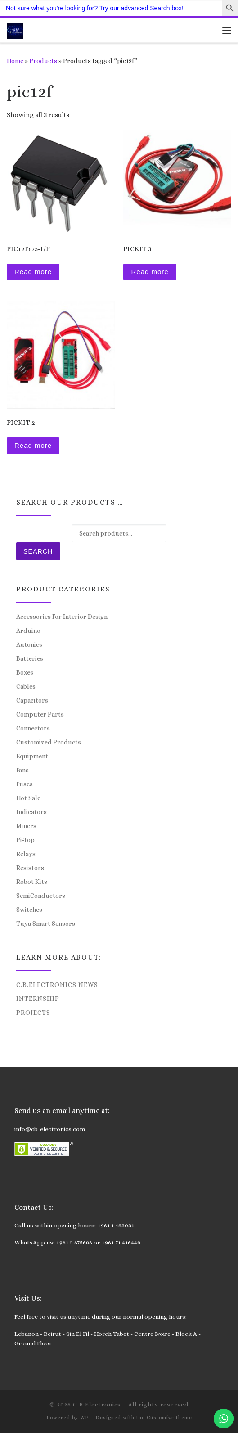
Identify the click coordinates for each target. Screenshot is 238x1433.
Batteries (29, 658)
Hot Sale (28, 798)
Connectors (33, 728)
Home (15, 60)
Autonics (29, 644)
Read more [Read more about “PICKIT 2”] (33, 445)
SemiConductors (40, 895)
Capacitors (32, 700)
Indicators (31, 812)
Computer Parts (40, 714)
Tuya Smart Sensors (45, 923)
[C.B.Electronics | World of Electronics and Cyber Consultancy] (15, 29)
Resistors (30, 867)
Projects (33, 1012)
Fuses (24, 784)
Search (38, 551)
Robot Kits (31, 881)
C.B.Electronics (97, 1404)
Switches (29, 909)
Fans (22, 770)
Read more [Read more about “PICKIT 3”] (149, 271)
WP (84, 1417)
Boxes (24, 672)
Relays (26, 853)
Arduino (28, 630)
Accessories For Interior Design (62, 616)
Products (43, 60)
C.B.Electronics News (57, 984)
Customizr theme (169, 1417)
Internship (37, 998)
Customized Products (48, 742)
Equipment (32, 756)
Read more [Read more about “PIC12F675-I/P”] (33, 271)
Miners (26, 825)
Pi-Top (25, 839)
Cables (26, 686)
